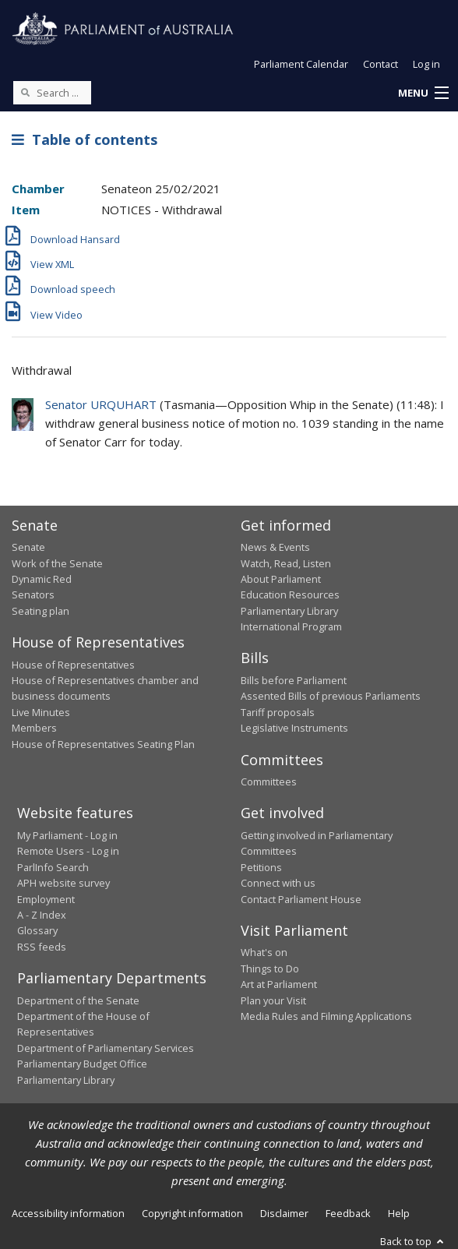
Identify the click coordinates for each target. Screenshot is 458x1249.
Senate (28, 547)
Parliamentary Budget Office (82, 1064)
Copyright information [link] (192, 1213)
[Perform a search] (25, 92)
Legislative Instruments (294, 728)
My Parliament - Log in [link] (67, 835)
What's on (264, 952)
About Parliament (281, 579)
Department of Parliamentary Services (105, 1048)
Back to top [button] (413, 1241)
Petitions (261, 867)
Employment (46, 899)
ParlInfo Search (53, 867)
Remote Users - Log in (68, 851)
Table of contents (84, 139)
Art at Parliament (279, 984)
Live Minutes (41, 712)
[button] (423, 93)
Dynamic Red (42, 579)
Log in (426, 64)
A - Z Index (41, 915)
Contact (380, 64)
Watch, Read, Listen (286, 563)
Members (34, 728)
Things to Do (270, 968)
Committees (269, 781)
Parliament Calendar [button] (301, 64)
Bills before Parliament (294, 680)
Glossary (37, 930)
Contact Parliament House (301, 899)
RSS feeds (41, 947)
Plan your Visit (273, 1000)
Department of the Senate (78, 1000)
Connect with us (278, 883)
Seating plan (40, 611)
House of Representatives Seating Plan (103, 744)
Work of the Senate (57, 563)
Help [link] (399, 1213)
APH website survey (63, 883)
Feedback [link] (348, 1213)
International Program (291, 626)
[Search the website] (52, 92)
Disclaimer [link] (284, 1213)
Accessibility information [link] (68, 1213)
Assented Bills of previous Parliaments (331, 696)
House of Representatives (73, 665)
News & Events (275, 547)
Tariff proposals (278, 712)
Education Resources (290, 594)
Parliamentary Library (289, 611)
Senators (33, 594)
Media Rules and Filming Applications (326, 1016)
